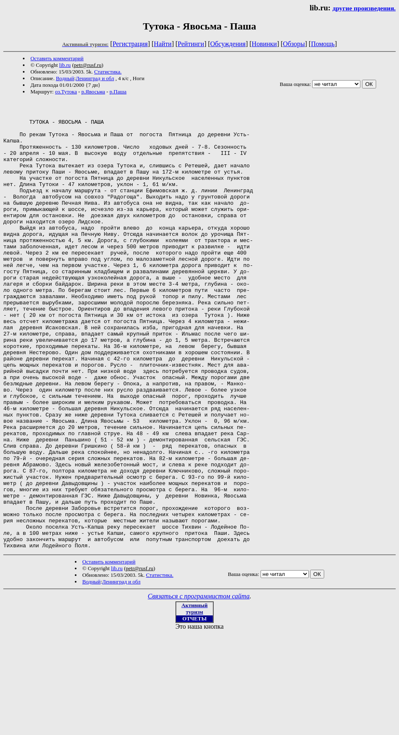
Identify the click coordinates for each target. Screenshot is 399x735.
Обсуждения (228, 43)
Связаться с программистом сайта (199, 685)
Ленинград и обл (95, 78)
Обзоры (294, 43)
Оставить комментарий (57, 58)
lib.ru (65, 65)
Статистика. (107, 72)
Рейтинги (191, 43)
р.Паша (118, 91)
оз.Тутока (66, 91)
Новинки (264, 43)
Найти (163, 43)
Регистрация (130, 43)
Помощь (323, 43)
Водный (65, 78)
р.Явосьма (93, 91)
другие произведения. (364, 8)
